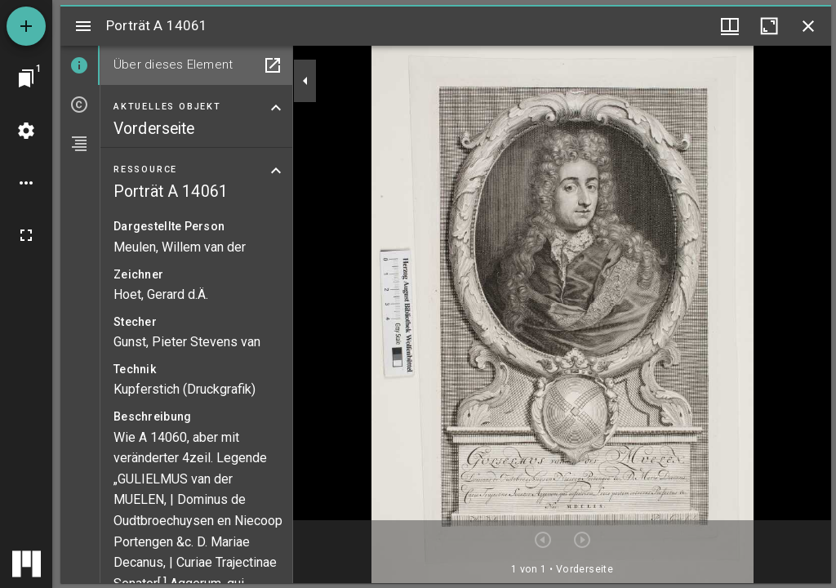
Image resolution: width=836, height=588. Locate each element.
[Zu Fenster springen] (26, 78)
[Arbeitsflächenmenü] (26, 130)
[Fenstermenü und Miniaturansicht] (729, 26)
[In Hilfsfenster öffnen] (272, 65)
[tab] (80, 65)
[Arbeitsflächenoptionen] (26, 183)
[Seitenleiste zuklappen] (305, 81)
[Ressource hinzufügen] (26, 26)
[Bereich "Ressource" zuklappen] (276, 170)
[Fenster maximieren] (769, 26)
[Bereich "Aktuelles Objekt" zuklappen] (276, 108)
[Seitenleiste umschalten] (83, 26)
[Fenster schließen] (808, 26)
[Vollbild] (26, 235)
